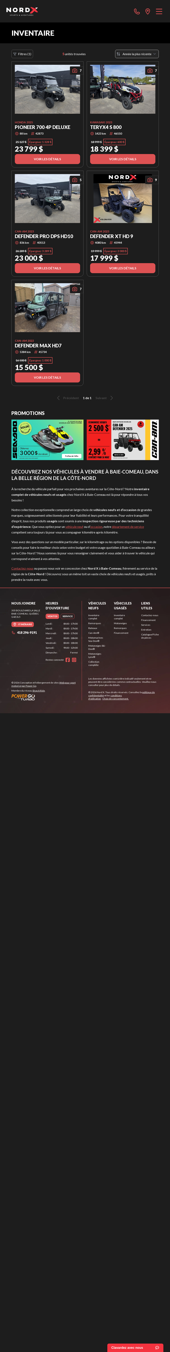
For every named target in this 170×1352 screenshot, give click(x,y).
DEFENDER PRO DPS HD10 (44, 236)
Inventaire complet (93, 617)
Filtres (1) (22, 54)
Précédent (67, 398)
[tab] (52, 616)
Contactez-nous (22, 568)
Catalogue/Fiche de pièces (150, 636)
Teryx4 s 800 (106, 127)
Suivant (105, 398)
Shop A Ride (38, 690)
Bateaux (92, 628)
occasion (96, 526)
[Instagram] (74, 659)
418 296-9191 (24, 632)
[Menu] (159, 11)
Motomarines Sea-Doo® (95, 639)
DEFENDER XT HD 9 (111, 236)
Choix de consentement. (115, 698)
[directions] (148, 11)
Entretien (146, 629)
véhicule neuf (74, 526)
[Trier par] (137, 54)
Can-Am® (93, 632)
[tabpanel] (62, 638)
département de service (128, 526)
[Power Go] (46, 697)
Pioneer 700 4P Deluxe (42, 127)
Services (145, 624)
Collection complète (93, 663)
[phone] (137, 11)
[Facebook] (67, 659)
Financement (121, 632)
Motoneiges (120, 623)
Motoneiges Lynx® (94, 655)
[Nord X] (22, 11)
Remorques (94, 623)
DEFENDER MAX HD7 (38, 345)
